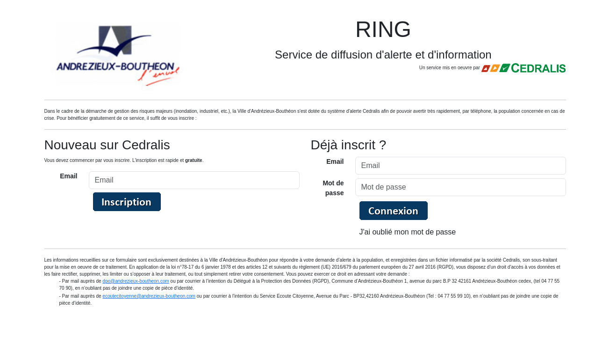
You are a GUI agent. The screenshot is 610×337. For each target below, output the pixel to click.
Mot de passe (333, 188)
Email (68, 176)
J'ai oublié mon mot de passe (407, 232)
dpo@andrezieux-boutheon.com (135, 281)
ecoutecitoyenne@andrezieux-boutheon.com (148, 296)
